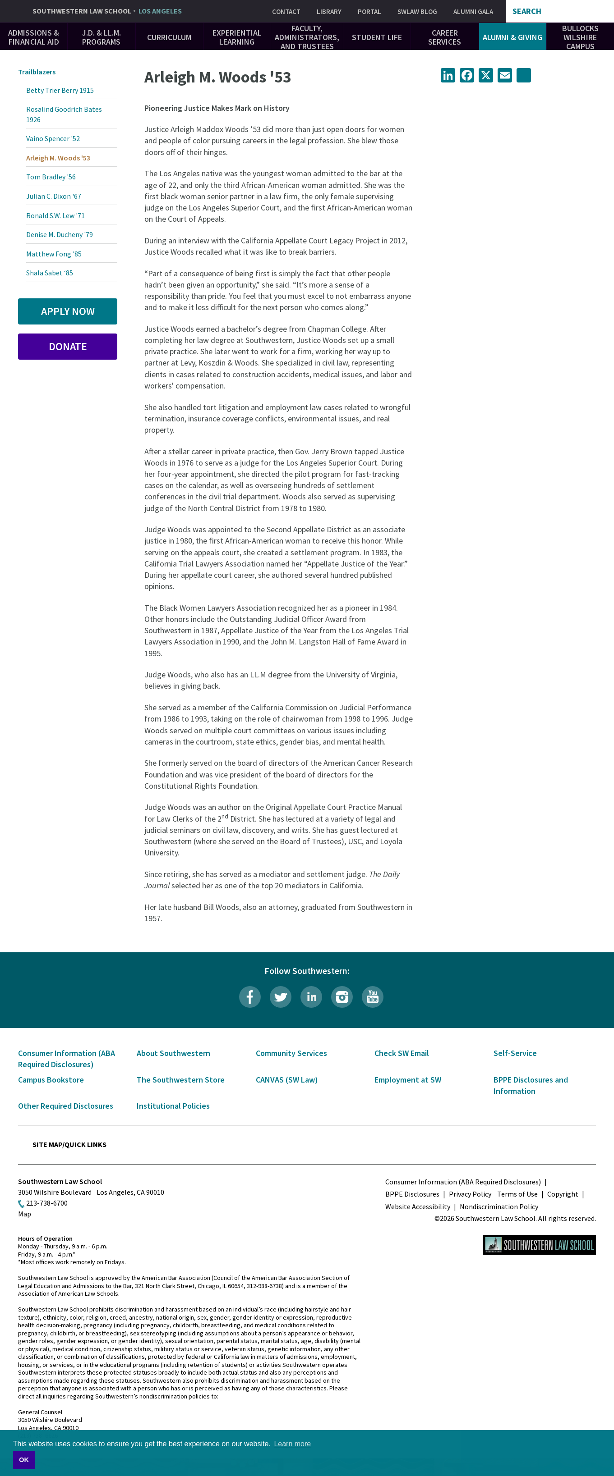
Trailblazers (36, 71)
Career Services (444, 37)
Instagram (342, 997)
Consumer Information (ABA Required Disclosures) (463, 1181)
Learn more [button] (292, 1444)
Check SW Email (401, 1053)
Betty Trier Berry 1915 (60, 90)
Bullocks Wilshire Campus (580, 37)
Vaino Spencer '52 (53, 138)
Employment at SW (407, 1079)
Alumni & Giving (512, 37)
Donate (68, 346)
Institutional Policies (173, 1106)
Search (526, 11)
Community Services (291, 1053)
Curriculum (169, 37)
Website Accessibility (417, 1206)
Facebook (250, 997)
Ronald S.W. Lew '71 (55, 215)
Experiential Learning (237, 37)
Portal (369, 11)
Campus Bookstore (51, 1079)
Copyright (562, 1193)
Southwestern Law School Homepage (539, 1244)
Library (329, 11)
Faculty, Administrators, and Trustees (307, 37)
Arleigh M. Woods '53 (58, 157)
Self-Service (515, 1053)
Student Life (377, 37)
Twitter (280, 997)
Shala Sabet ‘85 (49, 272)
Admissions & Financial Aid (33, 37)
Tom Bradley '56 (51, 176)
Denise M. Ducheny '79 (59, 234)
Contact (286, 11)
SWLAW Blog (417, 11)
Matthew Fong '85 (54, 253)
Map (24, 1213)
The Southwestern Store (181, 1079)
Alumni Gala (473, 11)
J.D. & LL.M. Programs (101, 37)
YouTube (372, 997)
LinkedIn (311, 997)
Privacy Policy (470, 1193)
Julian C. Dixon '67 (53, 196)
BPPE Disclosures (412, 1193)
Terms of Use (517, 1193)
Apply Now (68, 311)
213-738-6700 (47, 1202)
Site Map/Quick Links (69, 1144)
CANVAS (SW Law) (287, 1079)
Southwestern (107, 11)
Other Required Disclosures (65, 1106)
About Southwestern (173, 1053)
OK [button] (24, 1459)
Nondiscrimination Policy (499, 1206)
